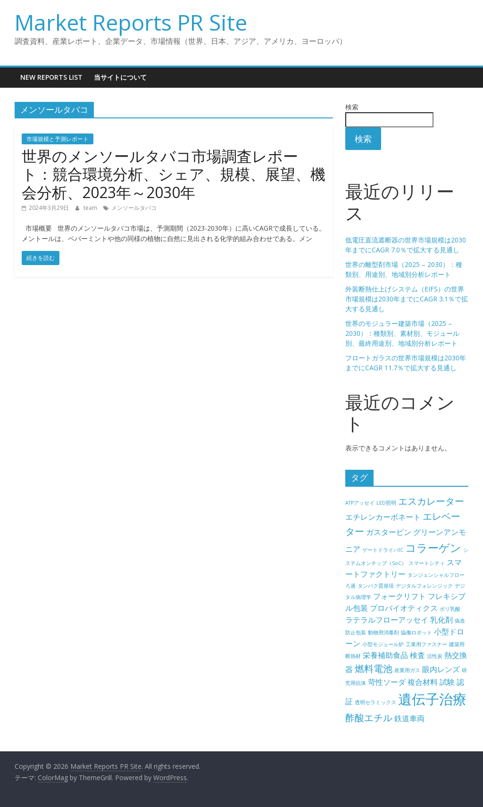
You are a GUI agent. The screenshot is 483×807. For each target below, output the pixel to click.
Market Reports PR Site (131, 22)
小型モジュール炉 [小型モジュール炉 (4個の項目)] (383, 644)
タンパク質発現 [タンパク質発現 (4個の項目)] (376, 585)
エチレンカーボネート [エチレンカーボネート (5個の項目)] (383, 517)
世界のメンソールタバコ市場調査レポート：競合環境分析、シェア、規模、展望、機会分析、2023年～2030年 (173, 174)
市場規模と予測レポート (57, 139)
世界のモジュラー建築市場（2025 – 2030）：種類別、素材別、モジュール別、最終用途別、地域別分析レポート (402, 333)
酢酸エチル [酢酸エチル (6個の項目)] (368, 717)
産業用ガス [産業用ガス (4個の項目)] (407, 670)
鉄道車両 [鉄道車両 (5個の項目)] (409, 718)
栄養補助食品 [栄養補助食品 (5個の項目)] (385, 655)
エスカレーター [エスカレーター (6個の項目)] (431, 501)
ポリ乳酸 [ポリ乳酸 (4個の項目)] (450, 609)
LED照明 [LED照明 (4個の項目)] (386, 502)
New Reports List (51, 77)
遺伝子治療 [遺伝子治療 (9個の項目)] (432, 699)
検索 (351, 106)
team (91, 208)
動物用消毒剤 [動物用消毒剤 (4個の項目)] (383, 632)
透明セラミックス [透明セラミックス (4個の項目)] (375, 702)
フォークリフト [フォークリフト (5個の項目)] (399, 596)
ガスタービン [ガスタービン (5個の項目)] (388, 532)
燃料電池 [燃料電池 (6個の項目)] (373, 668)
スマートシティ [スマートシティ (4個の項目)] (426, 563)
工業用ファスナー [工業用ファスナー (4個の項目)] (426, 644)
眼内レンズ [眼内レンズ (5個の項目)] (441, 669)
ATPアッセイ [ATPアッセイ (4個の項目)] (360, 502)
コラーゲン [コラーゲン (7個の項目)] (433, 547)
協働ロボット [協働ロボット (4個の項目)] (416, 632)
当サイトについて (120, 77)
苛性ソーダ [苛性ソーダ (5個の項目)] (387, 682)
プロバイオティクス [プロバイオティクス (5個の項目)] (404, 608)
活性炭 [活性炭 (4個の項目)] (434, 656)
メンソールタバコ (134, 208)
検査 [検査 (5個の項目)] (417, 655)
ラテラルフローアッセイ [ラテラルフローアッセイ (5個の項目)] (386, 620)
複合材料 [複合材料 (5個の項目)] (423, 682)
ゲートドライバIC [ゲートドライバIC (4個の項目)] (382, 550)
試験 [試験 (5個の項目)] (447, 682)
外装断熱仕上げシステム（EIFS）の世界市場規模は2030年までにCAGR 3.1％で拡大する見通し (406, 298)
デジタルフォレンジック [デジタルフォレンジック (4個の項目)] (424, 585)
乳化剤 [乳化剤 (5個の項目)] (441, 620)
